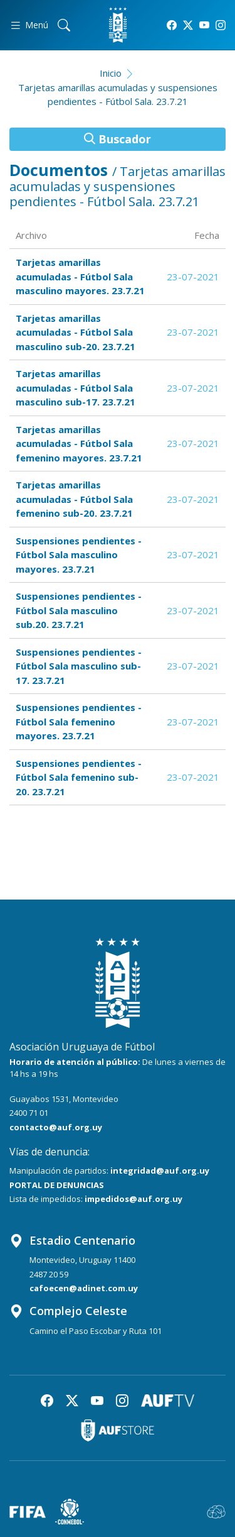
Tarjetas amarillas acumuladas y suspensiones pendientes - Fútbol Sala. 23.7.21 (117, 94)
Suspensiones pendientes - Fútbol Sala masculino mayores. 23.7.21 (79, 554)
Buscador (117, 138)
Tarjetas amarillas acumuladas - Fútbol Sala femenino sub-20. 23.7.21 (74, 498)
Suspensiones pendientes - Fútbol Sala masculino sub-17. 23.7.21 (79, 666)
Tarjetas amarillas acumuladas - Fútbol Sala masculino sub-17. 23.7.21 (75, 387)
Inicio (111, 73)
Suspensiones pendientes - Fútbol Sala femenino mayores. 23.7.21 (79, 721)
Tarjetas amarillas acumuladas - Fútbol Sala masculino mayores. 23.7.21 (80, 276)
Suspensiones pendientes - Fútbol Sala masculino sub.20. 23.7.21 (79, 610)
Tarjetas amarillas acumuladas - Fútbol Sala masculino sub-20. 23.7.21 (75, 332)
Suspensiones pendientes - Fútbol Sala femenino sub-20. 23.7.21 (79, 777)
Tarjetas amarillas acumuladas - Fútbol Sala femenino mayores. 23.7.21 (79, 443)
